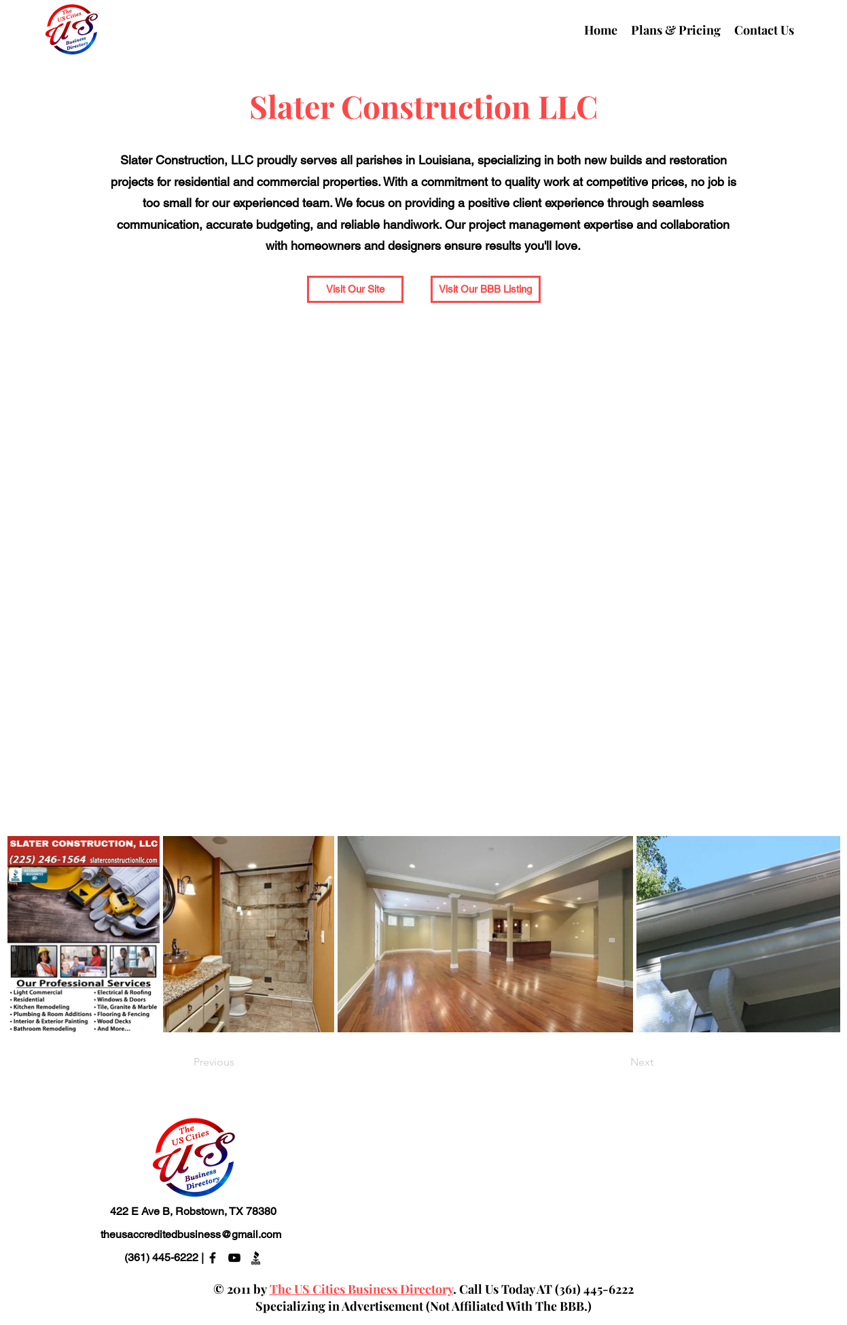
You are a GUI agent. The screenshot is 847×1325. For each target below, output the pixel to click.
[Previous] (238, 1062)
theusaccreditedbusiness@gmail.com (191, 1234)
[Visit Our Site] (355, 289)
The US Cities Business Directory (361, 1289)
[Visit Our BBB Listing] (486, 289)
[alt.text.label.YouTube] (234, 1257)
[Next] (619, 1062)
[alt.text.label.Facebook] (212, 1257)
